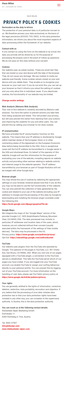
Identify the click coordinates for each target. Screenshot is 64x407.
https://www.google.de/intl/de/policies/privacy (24, 277)
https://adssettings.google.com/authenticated (31, 237)
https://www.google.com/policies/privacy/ (35, 234)
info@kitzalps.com (11, 326)
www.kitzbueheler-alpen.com (16, 329)
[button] (59, 5)
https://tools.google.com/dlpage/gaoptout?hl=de (25, 204)
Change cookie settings (13, 100)
